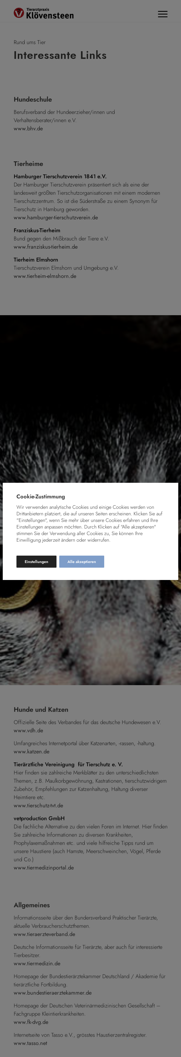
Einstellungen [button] (36, 561)
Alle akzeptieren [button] (81, 561)
